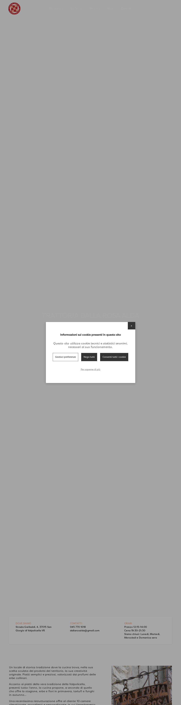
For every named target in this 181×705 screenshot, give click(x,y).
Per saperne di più (90, 369)
